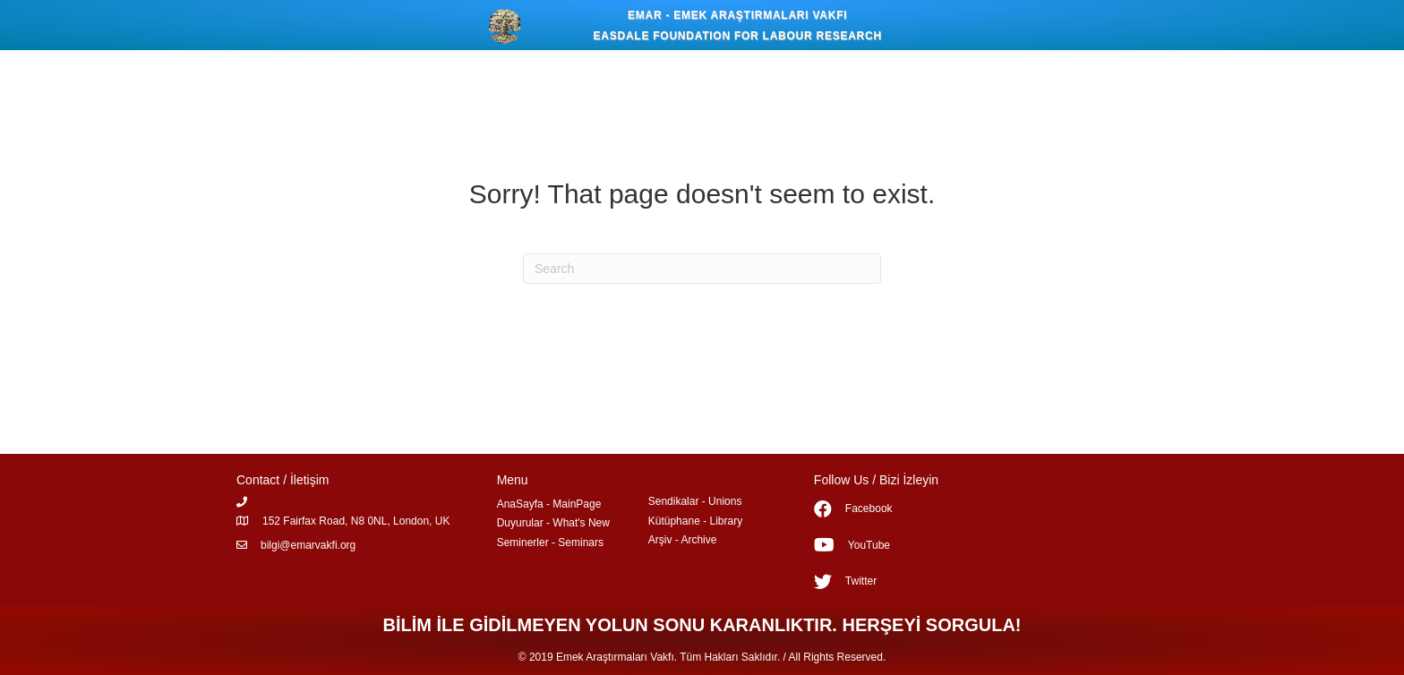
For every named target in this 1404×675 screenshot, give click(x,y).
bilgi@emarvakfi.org (308, 545)
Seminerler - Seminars (550, 542)
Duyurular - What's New (553, 523)
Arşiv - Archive (682, 540)
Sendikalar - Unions (695, 501)
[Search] (702, 268)
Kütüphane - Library (695, 521)
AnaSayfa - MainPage (549, 504)
